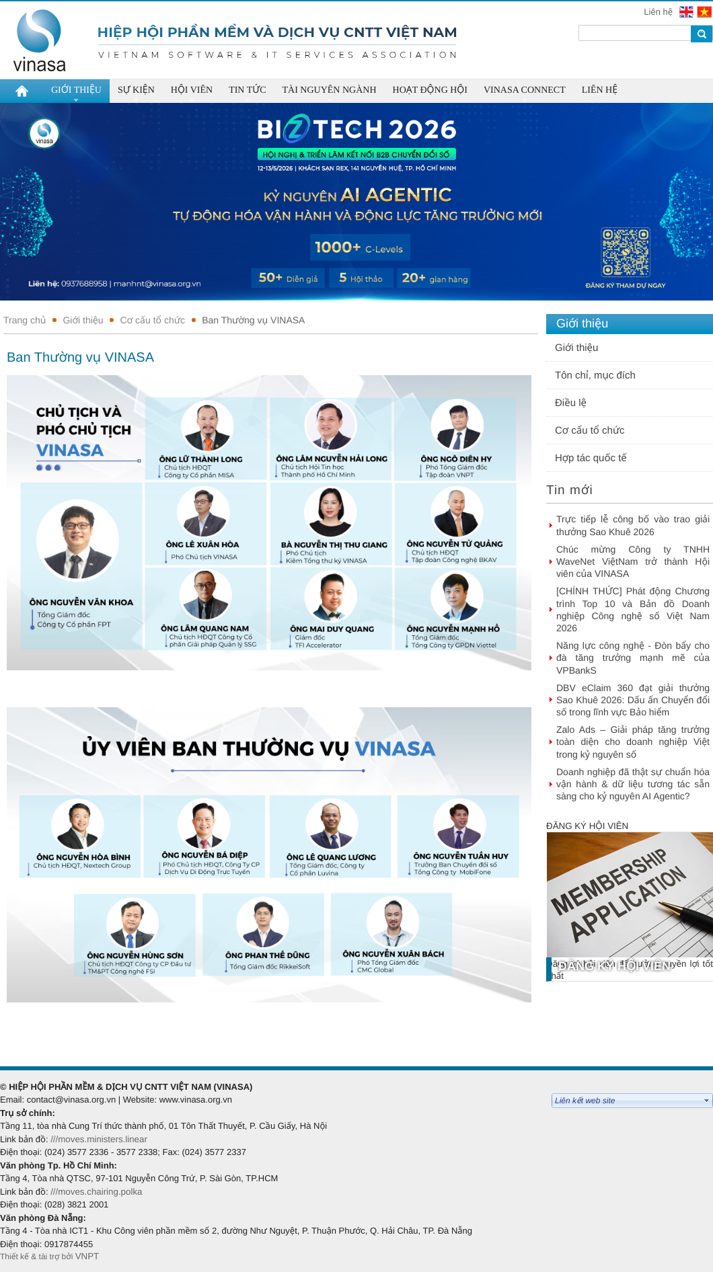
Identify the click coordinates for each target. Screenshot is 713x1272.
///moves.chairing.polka (96, 1192)
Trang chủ (24, 320)
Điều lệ (571, 403)
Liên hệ (659, 12)
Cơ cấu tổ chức (152, 320)
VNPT (88, 1256)
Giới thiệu (83, 320)
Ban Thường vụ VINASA (253, 320)
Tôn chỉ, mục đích (595, 375)
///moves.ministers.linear (98, 1139)
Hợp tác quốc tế (591, 458)
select (707, 1100)
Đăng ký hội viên (587, 826)
